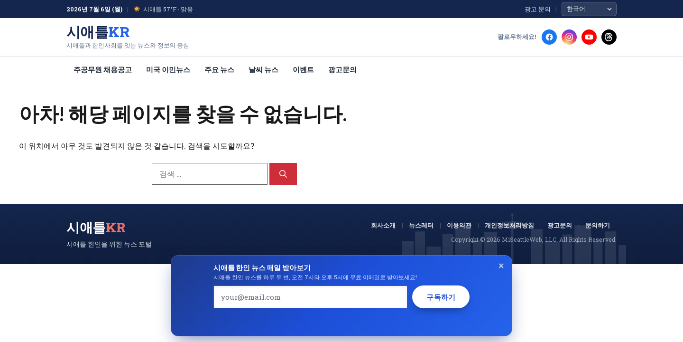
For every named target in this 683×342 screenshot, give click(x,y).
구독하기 (440, 297)
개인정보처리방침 (509, 225)
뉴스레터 (421, 225)
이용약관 (459, 225)
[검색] (283, 174)
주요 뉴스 (219, 69)
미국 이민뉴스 (168, 69)
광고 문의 (538, 9)
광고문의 (342, 69)
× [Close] (501, 265)
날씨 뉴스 (263, 69)
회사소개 (383, 225)
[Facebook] (549, 37)
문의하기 (597, 225)
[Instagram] (569, 37)
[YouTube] (589, 37)
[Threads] (609, 37)
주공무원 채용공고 (103, 69)
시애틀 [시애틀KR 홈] (97, 32)
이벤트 (303, 69)
